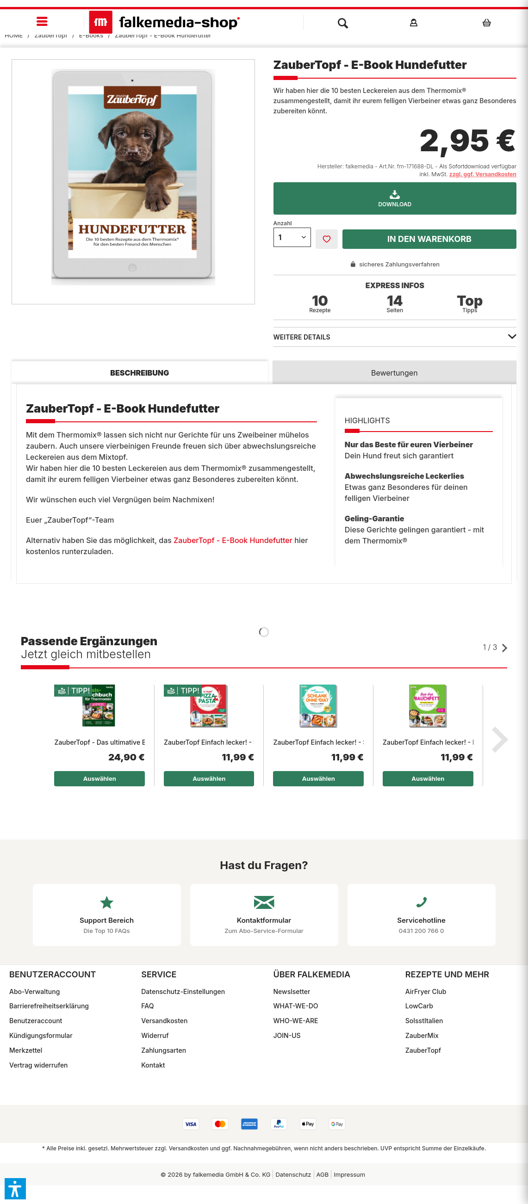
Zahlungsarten (163, 1050)
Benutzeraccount (35, 1021)
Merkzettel (25, 1050)
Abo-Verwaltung (34, 991)
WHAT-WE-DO (295, 1006)
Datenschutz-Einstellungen (183, 991)
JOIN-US (287, 1035)
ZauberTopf (423, 1050)
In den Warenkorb (429, 239)
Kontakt (153, 1065)
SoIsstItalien (424, 1021)
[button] (15, 1188)
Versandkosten (164, 1021)
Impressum (349, 1174)
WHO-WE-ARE (295, 1021)
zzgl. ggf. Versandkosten (482, 174)
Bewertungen (394, 372)
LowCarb (419, 1006)
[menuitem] (42, 22)
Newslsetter (292, 991)
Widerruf (154, 1035)
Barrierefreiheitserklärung (49, 1006)
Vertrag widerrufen (38, 1065)
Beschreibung (139, 372)
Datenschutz (293, 1174)
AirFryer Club (426, 991)
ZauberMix (422, 1035)
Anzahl (282, 223)
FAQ (147, 1006)
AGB (323, 1174)
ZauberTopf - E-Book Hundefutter (233, 540)
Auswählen (99, 778)
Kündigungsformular (41, 1035)
